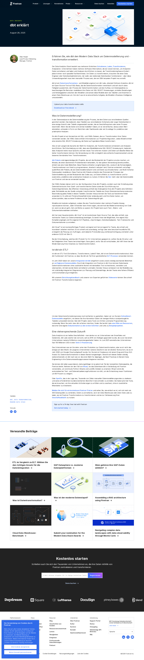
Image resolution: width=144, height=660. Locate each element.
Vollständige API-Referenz (96, 630)
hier (109, 177)
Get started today (61, 408)
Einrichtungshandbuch (71, 277)
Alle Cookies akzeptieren (20, 647)
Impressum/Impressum (78, 633)
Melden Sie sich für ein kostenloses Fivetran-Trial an (72, 390)
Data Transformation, (23, 400)
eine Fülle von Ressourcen (122, 323)
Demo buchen (99, 3)
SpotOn (59, 378)
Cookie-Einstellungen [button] (49, 653)
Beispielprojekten (116, 326)
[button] (37, 4)
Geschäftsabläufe (59, 398)
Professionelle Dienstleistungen (55, 641)
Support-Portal (95, 621)
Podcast (52, 645)
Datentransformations (69, 83)
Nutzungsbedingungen (67, 653)
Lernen (52, 631)
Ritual (85, 366)
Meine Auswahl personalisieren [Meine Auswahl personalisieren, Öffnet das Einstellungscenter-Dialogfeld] (20, 652)
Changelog (93, 627)
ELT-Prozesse (112, 256)
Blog (51, 621)
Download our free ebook (64, 108)
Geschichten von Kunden (55, 624)
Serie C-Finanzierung (84, 343)
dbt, (12, 400)
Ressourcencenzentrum (58, 628)
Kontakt (73, 630)
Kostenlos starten (125, 4)
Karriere (73, 627)
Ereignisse (53, 637)
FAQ (91, 634)
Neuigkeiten (54, 634)
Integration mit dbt (83, 261)
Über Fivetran (75, 621)
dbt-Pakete (56, 160)
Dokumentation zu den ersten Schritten (83, 326)
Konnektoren (58, 3)
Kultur (72, 624)
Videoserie (113, 277)
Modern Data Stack (17, 402)
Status (92, 624)
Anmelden (110, 3)
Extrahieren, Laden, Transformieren (111, 66)
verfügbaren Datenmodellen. (65, 263)
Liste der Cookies (82, 653)
